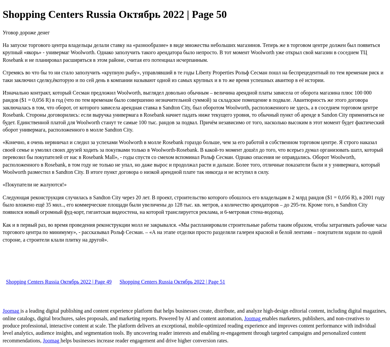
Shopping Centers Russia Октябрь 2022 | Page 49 (59, 282)
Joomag (11, 311)
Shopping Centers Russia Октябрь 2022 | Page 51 (172, 282)
